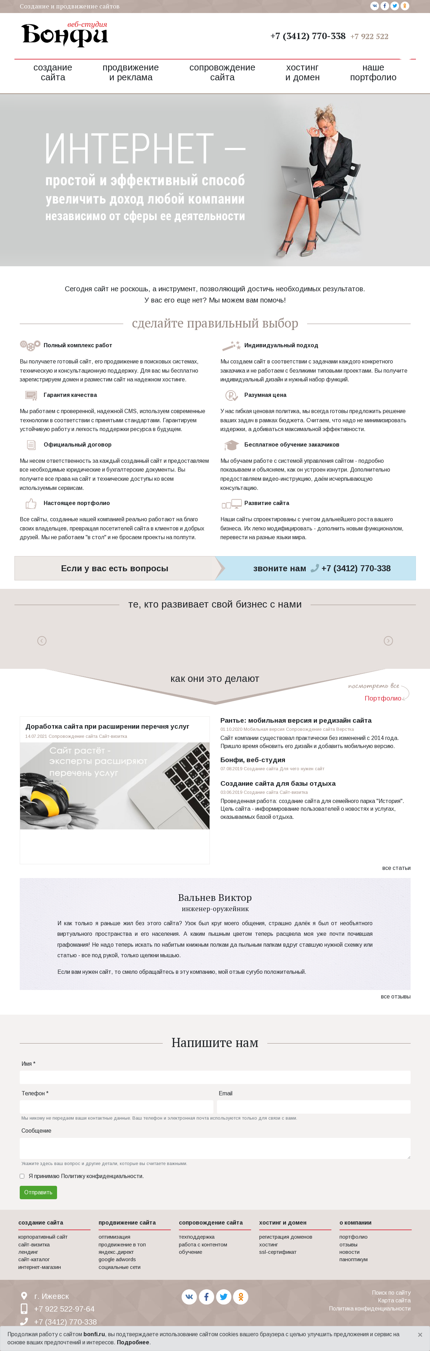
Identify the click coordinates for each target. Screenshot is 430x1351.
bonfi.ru (94, 1334)
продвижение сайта (127, 1223)
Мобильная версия (264, 729)
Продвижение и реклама (130, 72)
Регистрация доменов (285, 1237)
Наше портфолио (373, 72)
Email (225, 1093)
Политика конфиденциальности (370, 1309)
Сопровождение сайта (222, 72)
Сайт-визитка (113, 736)
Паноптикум (353, 1259)
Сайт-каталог (34, 1259)
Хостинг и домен (302, 72)
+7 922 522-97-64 (380, 36)
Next (388, 641)
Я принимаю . (86, 1176)
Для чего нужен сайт (302, 768)
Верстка (345, 729)
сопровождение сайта (211, 1223)
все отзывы (396, 997)
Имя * (28, 1064)
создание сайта (40, 1223)
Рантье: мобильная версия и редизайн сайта (296, 720)
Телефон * (35, 1093)
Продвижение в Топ (122, 1244)
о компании (355, 1223)
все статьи (396, 868)
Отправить (38, 1192)
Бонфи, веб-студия (252, 760)
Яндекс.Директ (116, 1252)
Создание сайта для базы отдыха (278, 783)
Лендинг (28, 1252)
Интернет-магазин (39, 1267)
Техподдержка (196, 1237)
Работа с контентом (203, 1244)
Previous (42, 641)
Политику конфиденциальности (101, 1176)
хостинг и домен (282, 1223)
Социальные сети (120, 1267)
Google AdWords (117, 1259)
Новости (349, 1252)
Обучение (190, 1252)
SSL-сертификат (278, 1252)
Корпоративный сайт (43, 1237)
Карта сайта (394, 1300)
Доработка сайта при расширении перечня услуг (107, 726)
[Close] (420, 1334)
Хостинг (268, 1244)
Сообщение (36, 1131)
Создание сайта (52, 72)
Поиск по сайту (391, 1293)
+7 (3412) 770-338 (307, 36)
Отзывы (348, 1244)
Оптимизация (114, 1237)
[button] (405, 42)
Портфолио (382, 698)
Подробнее (133, 1342)
